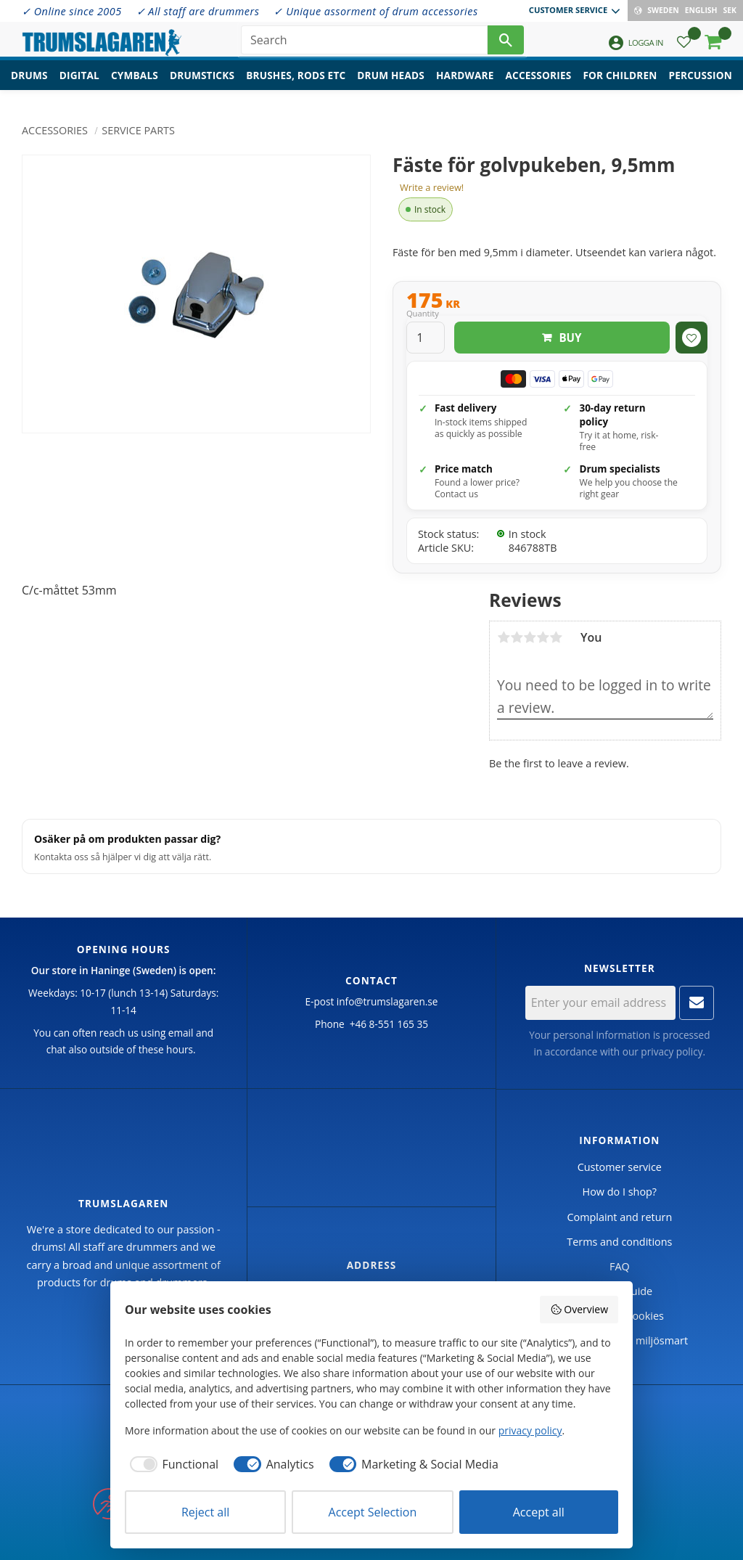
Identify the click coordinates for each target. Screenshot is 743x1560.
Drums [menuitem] (29, 84)
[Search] (506, 43)
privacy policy (671, 1051)
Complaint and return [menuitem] (619, 1217)
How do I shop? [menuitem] (620, 1191)
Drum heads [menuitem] (390, 84)
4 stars (542, 637)
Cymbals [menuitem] (134, 84)
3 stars (529, 637)
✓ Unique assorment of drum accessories (375, 11)
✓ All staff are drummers (198, 11)
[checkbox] (171, 1464)
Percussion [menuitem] (700, 84)
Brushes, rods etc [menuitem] (295, 84)
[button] (684, 47)
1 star (503, 637)
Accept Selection (373, 1512)
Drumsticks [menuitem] (202, 84)
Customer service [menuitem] (568, 9)
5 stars (555, 637)
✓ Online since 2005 (72, 11)
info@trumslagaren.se (387, 1001)
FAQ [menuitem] (619, 1266)
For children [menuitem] (620, 84)
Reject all (205, 1512)
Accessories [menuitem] (539, 84)
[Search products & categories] (364, 43)
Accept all (539, 1512)
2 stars (516, 637)
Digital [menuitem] (79, 84)
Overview (579, 1309)
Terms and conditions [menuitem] (619, 1242)
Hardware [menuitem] (465, 84)
